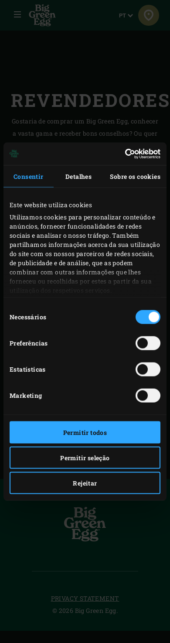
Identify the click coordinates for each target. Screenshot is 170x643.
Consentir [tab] (29, 176)
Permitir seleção (84, 457)
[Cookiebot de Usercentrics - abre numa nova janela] (122, 154)
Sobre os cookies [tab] (135, 176)
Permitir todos (85, 432)
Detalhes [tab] (78, 176)
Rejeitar (85, 483)
